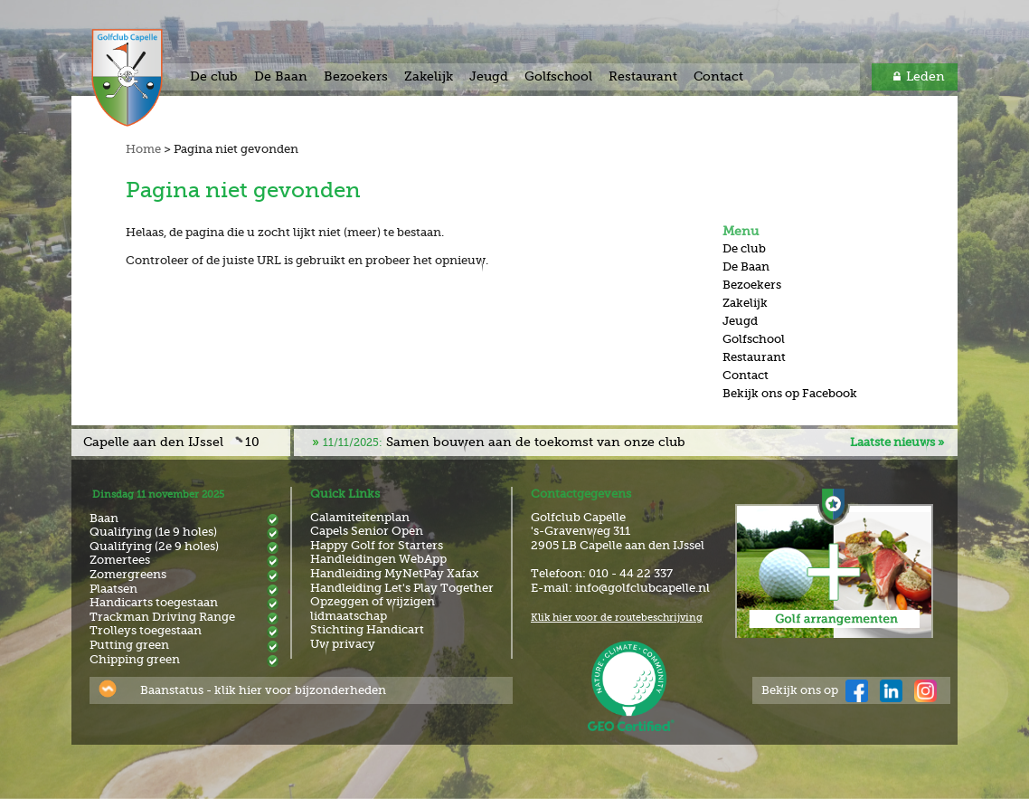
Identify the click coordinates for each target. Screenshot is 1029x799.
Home (143, 149)
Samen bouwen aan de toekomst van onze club (504, 441)
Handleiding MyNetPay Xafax (394, 573)
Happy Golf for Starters (376, 545)
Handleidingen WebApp (378, 559)
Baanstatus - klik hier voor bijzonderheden (263, 690)
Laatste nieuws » (897, 442)
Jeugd (488, 76)
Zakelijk (428, 76)
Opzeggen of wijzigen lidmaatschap (372, 608)
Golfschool (558, 76)
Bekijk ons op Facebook (789, 393)
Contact (718, 76)
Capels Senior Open (366, 530)
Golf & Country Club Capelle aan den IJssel (146, 77)
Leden (925, 76)
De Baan (280, 76)
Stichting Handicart (367, 629)
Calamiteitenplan (360, 517)
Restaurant (643, 76)
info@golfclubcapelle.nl (642, 587)
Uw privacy (342, 644)
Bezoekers (356, 76)
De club (214, 76)
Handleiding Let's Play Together (402, 587)
